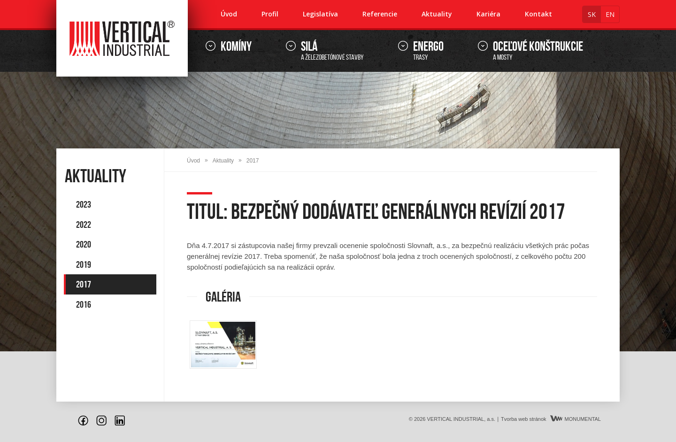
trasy (428, 51)
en (610, 14)
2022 (83, 224)
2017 (83, 284)
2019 (83, 264)
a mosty (538, 51)
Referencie (379, 13)
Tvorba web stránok (523, 419)
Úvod (229, 13)
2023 (83, 204)
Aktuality (437, 13)
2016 (83, 304)
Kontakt (538, 13)
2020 (83, 244)
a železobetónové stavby (332, 51)
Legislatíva (320, 13)
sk (592, 14)
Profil (269, 13)
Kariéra (488, 13)
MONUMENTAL (575, 419)
